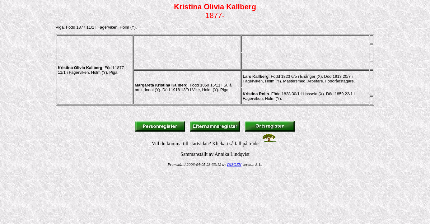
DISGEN (234, 164)
